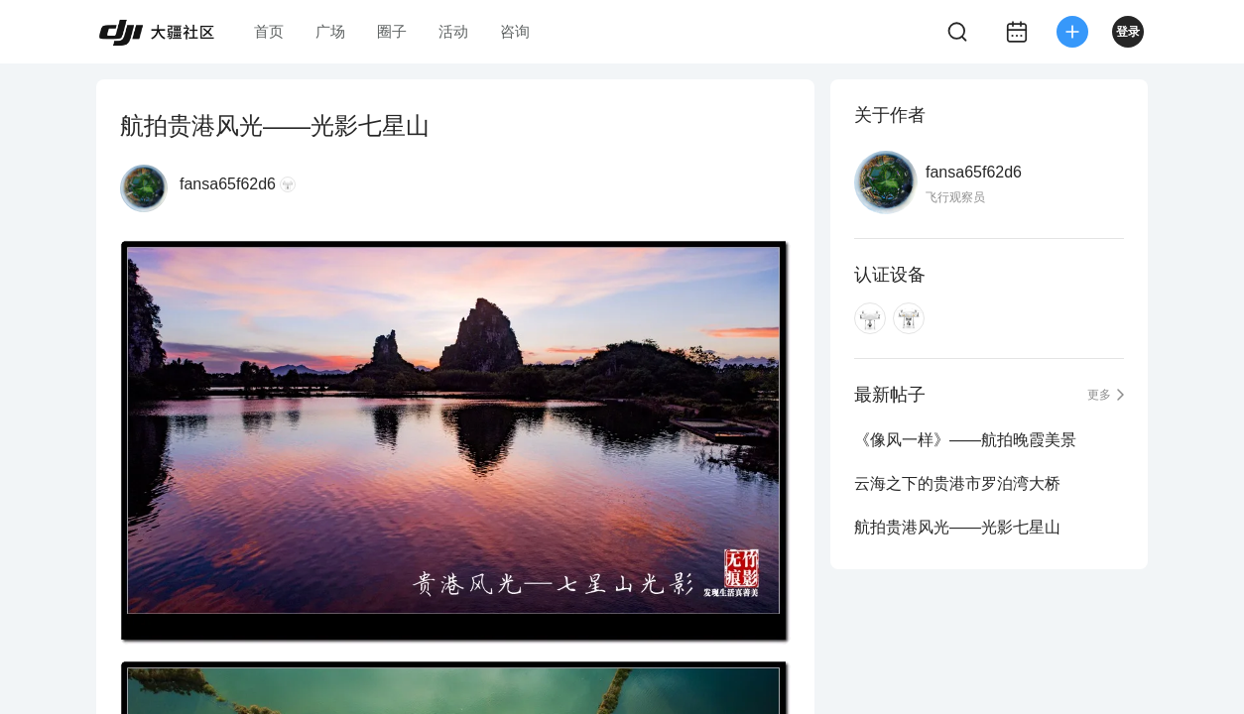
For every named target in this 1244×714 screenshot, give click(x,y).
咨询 (515, 31)
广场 (330, 31)
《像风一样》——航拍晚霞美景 (965, 439)
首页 (269, 31)
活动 (453, 31)
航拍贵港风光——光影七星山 (957, 527)
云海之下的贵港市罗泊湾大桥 (957, 483)
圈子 (392, 31)
